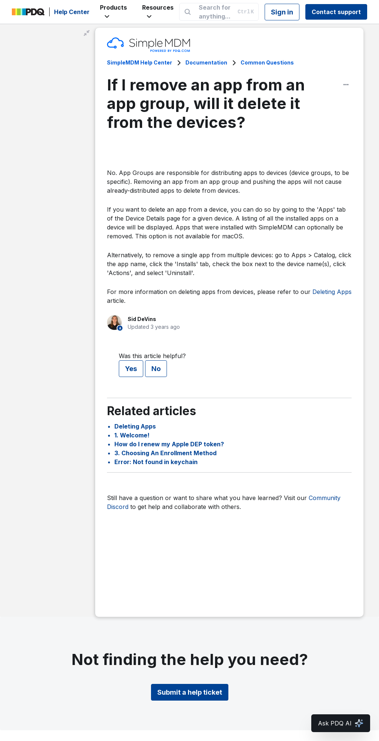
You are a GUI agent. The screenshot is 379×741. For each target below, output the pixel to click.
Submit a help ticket (189, 692)
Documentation (206, 62)
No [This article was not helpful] (156, 369)
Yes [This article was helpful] (131, 369)
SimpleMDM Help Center (139, 62)
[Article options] (346, 84)
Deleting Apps (332, 291)
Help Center (72, 12)
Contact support (336, 12)
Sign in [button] (282, 12)
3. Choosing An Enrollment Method (165, 453)
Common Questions (267, 62)
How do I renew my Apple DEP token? (169, 444)
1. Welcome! (132, 435)
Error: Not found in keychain (156, 462)
